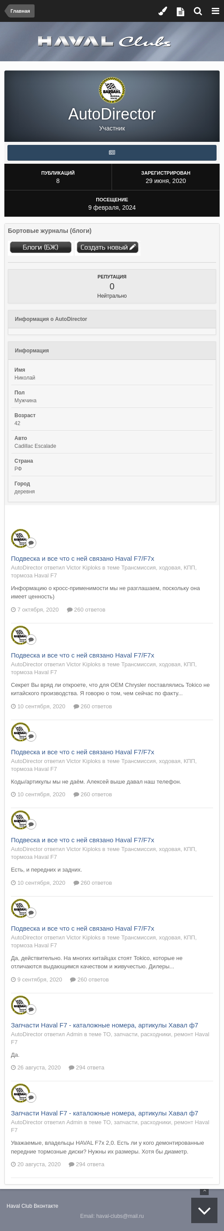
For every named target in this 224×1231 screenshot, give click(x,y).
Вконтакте (46, 1206)
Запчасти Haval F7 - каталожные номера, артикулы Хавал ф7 (104, 1025)
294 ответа (86, 1067)
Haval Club (19, 1206)
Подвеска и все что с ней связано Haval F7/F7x (82, 558)
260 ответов (86, 609)
